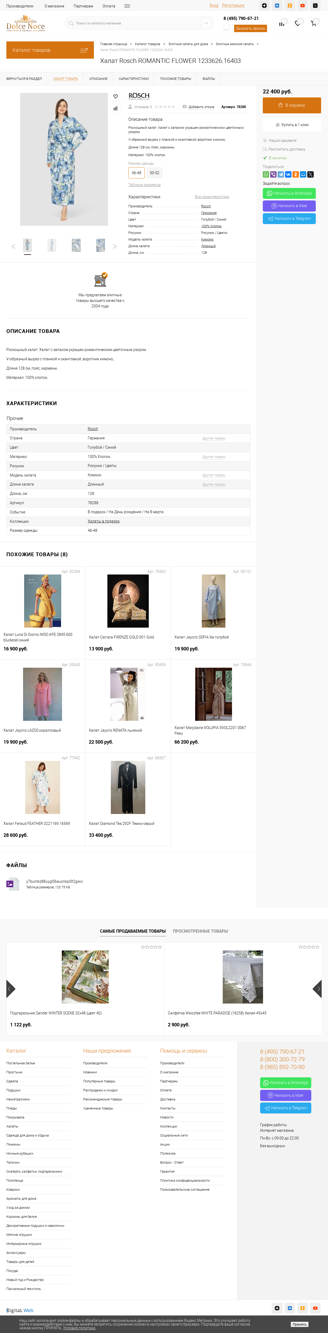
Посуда (12, 1271)
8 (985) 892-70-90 (282, 1067)
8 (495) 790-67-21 (241, 18)
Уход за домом (18, 1208)
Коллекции (168, 1126)
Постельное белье (20, 1063)
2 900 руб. (100, 1024)
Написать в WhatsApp (289, 193)
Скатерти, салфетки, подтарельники (34, 1171)
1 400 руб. (257, 1024)
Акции (165, 1144)
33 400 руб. (128, 838)
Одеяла (12, 1081)
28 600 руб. (42, 838)
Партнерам (83, 6)
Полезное (168, 1153)
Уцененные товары (98, 1108)
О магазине (54, 6)
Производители (19, 6)
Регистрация (233, 5)
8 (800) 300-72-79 (282, 1059)
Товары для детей (20, 1262)
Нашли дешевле (279, 140)
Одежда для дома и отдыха (27, 1135)
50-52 (154, 173)
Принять (300, 1324)
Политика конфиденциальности (185, 1180)
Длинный (208, 246)
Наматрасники (18, 1099)
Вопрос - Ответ (171, 1162)
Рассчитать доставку (284, 149)
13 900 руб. (128, 652)
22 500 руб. (128, 745)
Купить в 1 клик (292, 124)
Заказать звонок (250, 28)
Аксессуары (16, 1253)
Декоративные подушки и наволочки (35, 1226)
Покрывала (15, 1117)
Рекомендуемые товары (102, 1099)
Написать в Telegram (289, 218)
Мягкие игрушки (19, 1235)
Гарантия (167, 1171)
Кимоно (207, 239)
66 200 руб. (213, 745)
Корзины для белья (21, 1217)
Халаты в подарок (104, 521)
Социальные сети (174, 1135)
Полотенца (14, 1180)
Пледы (11, 1108)
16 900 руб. (42, 652)
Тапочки (12, 1162)
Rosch (206, 206)
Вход (214, 5)
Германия (209, 213)
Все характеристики (212, 197)
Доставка (167, 1099)
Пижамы (13, 1144)
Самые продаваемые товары (133, 931)
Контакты (168, 1108)
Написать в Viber (289, 206)
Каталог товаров (50, 50)
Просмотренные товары (200, 931)
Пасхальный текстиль (23, 1289)
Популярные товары (99, 1081)
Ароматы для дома (21, 1199)
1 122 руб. (21, 1024)
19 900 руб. (213, 652)
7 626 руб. (179, 1024)
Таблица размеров (144, 185)
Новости (166, 1117)
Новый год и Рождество (25, 1280)
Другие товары (214, 438)
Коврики (13, 1189)
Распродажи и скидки (100, 1090)
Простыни (14, 1072)
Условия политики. (79, 1328)
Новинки (90, 1072)
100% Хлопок (211, 226)
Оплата (109, 6)
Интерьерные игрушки (23, 1244)
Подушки (13, 1090)
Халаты (12, 1126)
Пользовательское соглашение (184, 1189)
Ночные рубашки (19, 1153)
